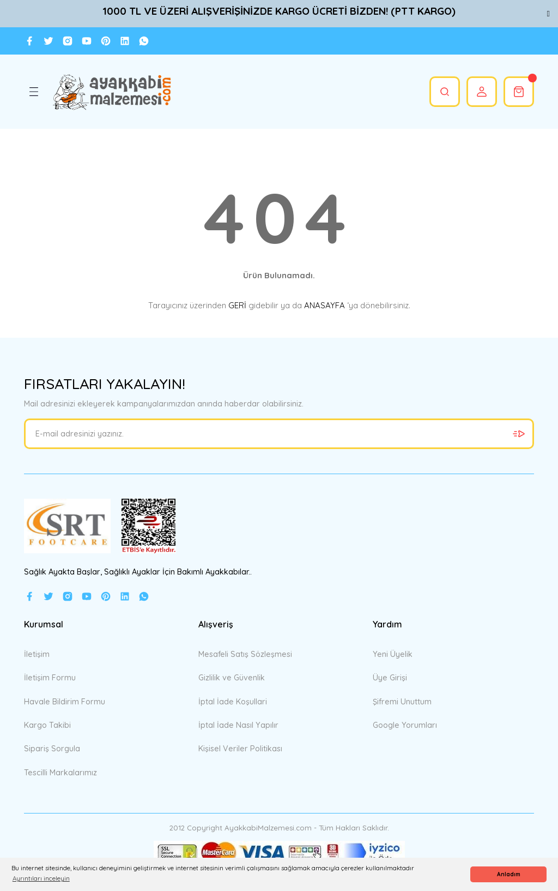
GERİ (237, 305)
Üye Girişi (390, 678)
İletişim (37, 654)
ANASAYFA (324, 305)
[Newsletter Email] (279, 433)
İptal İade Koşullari (232, 702)
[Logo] (111, 91)
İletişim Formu (50, 678)
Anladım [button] (508, 874)
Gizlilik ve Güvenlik (231, 678)
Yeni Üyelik (393, 654)
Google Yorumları (405, 725)
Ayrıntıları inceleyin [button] (41, 878)
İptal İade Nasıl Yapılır (238, 725)
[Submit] (519, 433)
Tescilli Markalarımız (60, 773)
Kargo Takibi (47, 725)
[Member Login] (481, 91)
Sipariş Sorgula (52, 749)
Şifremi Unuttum (402, 702)
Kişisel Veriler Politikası (240, 749)
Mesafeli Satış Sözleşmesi (245, 654)
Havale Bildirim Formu (64, 702)
